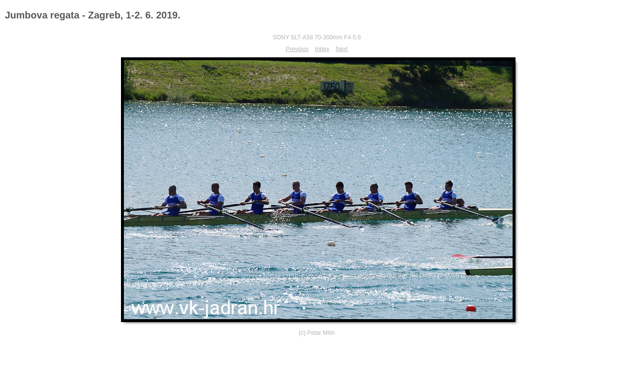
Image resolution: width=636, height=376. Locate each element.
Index (322, 49)
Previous (297, 49)
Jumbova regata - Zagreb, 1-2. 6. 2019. (92, 15)
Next (342, 49)
